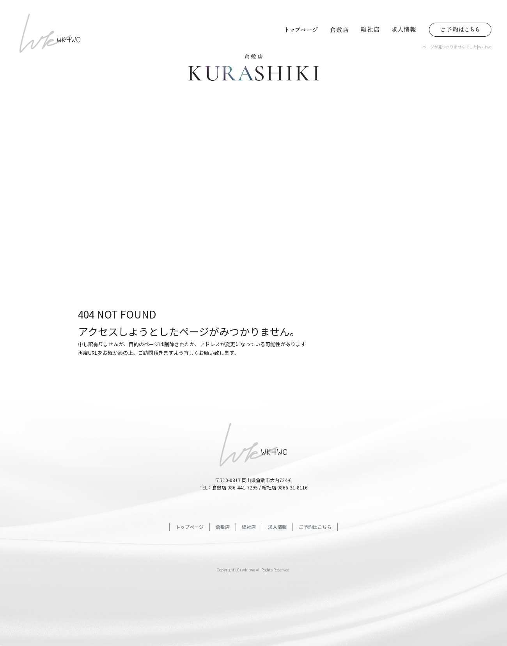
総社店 (370, 29)
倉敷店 (339, 29)
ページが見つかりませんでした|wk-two (456, 47)
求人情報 (405, 29)
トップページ (302, 29)
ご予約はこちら (458, 29)
